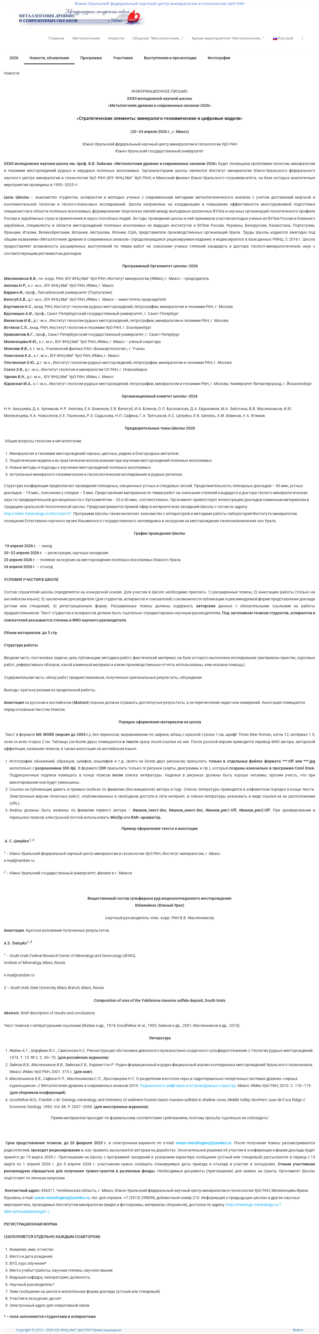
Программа (91, 58)
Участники (123, 58)
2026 (13, 58)
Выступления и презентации (170, 58)
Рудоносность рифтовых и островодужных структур (188, 1085)
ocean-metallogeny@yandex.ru (203, 1143)
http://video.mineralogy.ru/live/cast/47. (38, 513)
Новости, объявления (49, 58)
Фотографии (219, 58)
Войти (298, 1330)
